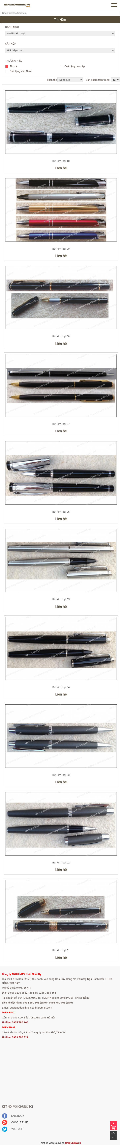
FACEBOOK (13, 1115)
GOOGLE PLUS (15, 1122)
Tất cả (13, 66)
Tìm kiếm (60, 19)
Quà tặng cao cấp (74, 66)
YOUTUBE (12, 1128)
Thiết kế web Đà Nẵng (51, 1142)
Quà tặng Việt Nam (21, 71)
